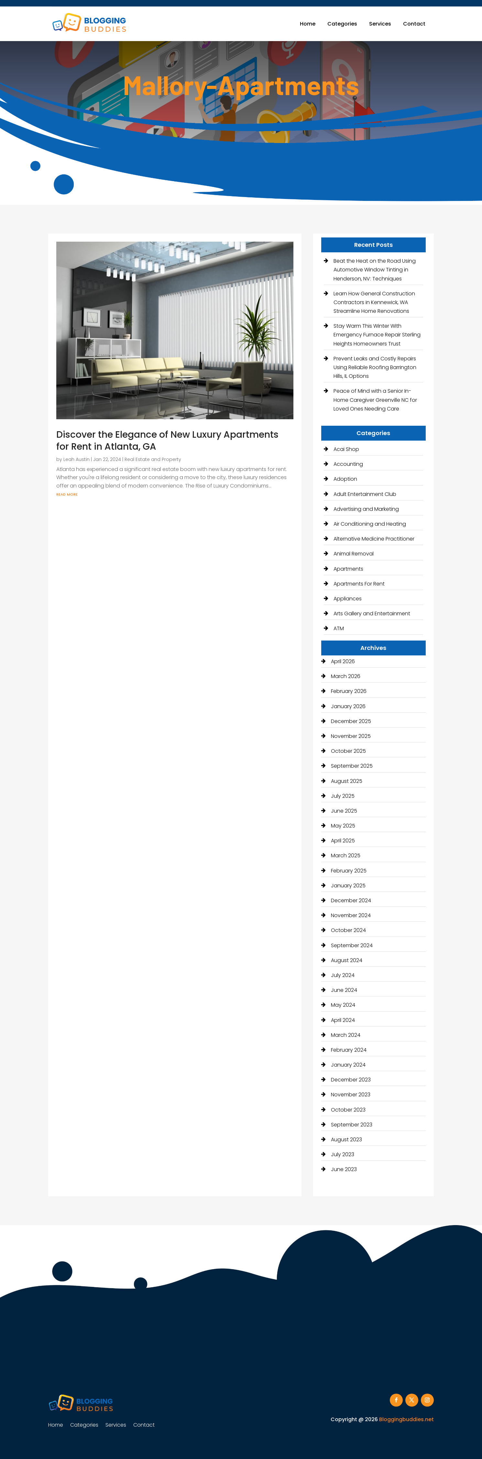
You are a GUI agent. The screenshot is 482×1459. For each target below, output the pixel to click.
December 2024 (351, 900)
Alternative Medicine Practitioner (374, 539)
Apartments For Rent (359, 583)
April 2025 (343, 840)
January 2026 (348, 706)
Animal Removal (354, 553)
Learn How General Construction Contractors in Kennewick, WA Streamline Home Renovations (374, 302)
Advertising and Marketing (366, 509)
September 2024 (352, 945)
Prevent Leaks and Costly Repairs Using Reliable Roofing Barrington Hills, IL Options (375, 367)
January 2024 (348, 1065)
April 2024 (343, 1020)
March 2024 (345, 1035)
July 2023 (342, 1154)
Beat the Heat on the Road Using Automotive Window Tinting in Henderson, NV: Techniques (375, 269)
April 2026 (343, 661)
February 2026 (349, 691)
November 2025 (351, 736)
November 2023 (350, 1094)
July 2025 (343, 796)
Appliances (348, 598)
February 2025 (349, 870)
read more (67, 494)
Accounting (348, 464)
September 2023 (351, 1124)
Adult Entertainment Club (365, 494)
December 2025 (351, 721)
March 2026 (345, 676)
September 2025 (352, 766)
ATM (339, 628)
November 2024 (351, 915)
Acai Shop (346, 449)
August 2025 (346, 781)
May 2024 (343, 1005)
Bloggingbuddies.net (406, 1419)
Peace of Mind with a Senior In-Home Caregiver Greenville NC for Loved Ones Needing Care (375, 399)
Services (380, 23)
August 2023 (346, 1139)
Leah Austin (76, 459)
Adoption (345, 479)
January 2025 (348, 885)
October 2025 (348, 751)
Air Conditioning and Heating (370, 524)
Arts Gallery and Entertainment (372, 613)
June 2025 (344, 811)
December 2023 (351, 1079)
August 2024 (346, 960)
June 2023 (344, 1169)
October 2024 (348, 930)
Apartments (348, 569)
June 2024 (344, 990)
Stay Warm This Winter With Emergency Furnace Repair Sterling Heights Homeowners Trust (377, 334)
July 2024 (343, 975)
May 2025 (343, 825)
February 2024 (349, 1050)
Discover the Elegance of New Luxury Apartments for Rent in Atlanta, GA (167, 440)
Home (307, 23)
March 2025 (345, 855)
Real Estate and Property (153, 459)
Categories (342, 23)
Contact (414, 23)
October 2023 (348, 1109)
